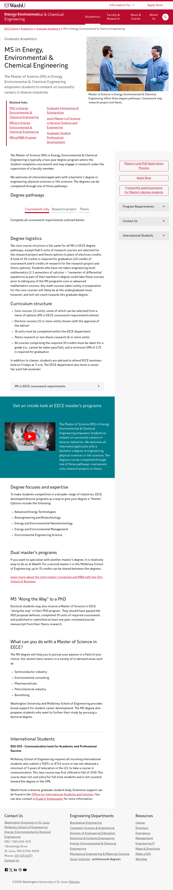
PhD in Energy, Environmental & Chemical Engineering (24, 113)
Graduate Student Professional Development (59, 138)
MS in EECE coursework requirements (40, 386)
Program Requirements (138, 206)
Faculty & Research (113, 17)
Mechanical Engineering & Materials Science (100, 854)
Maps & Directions (147, 849)
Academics (92, 17)
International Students (138, 235)
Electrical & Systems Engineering (92, 838)
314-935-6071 (23, 856)
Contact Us (130, 221)
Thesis (84, 209)
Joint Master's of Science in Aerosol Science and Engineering (63, 123)
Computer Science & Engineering (92, 828)
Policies (74, 882)
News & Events (136, 17)
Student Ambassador (49, 799)
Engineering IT (145, 843)
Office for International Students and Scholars (63, 794)
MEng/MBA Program (22, 137)
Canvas (140, 823)
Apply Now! (155, 5)
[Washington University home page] (14, 5)
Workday (141, 859)
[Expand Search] (165, 17)
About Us (154, 17)
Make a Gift (143, 854)
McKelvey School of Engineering (21, 14)
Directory (141, 828)
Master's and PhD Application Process (143, 166)
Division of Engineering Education (92, 833)
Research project (64, 209)
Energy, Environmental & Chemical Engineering (34, 17)
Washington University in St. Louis (27, 822)
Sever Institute (80, 859)
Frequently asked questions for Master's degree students (144, 190)
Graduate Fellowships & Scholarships (63, 110)
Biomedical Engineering (86, 823)
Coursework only (37, 209)
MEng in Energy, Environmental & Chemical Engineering (24, 128)
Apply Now (144, 178)
